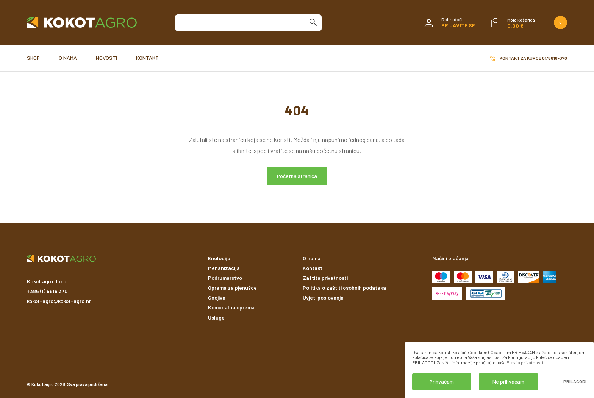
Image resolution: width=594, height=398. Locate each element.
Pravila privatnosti (524, 362)
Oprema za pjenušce (232, 287)
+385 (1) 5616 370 (47, 291)
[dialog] (499, 370)
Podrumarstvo (225, 278)
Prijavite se (458, 25)
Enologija (219, 258)
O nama (68, 58)
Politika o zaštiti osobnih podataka (344, 287)
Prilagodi (574, 381)
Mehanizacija (224, 268)
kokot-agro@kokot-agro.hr (59, 301)
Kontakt (147, 58)
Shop (33, 58)
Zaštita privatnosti (325, 278)
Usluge (216, 317)
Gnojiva (216, 297)
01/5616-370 (554, 58)
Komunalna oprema (231, 307)
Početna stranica (297, 176)
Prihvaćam (442, 381)
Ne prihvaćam (508, 381)
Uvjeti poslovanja (323, 297)
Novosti (106, 58)
